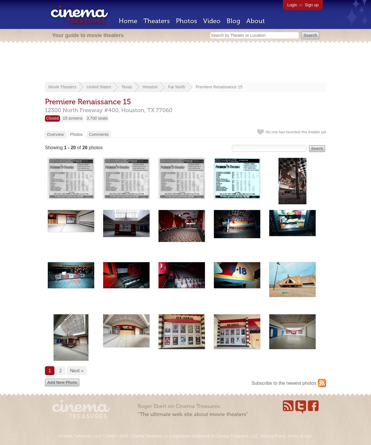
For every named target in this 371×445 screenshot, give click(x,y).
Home (128, 21)
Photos (186, 21)
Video (212, 21)
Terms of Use (299, 436)
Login (292, 5)
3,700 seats (97, 118)
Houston (150, 87)
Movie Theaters (62, 87)
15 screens (73, 118)
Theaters (156, 21)
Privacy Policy (272, 436)
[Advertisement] (185, 63)
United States (99, 87)
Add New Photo (62, 382)
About (255, 21)
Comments (99, 134)
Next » (76, 370)
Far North (176, 87)
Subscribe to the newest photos (284, 383)
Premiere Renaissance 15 (219, 87)
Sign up (312, 5)
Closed (52, 118)
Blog (233, 21)
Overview (55, 134)
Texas (126, 87)
